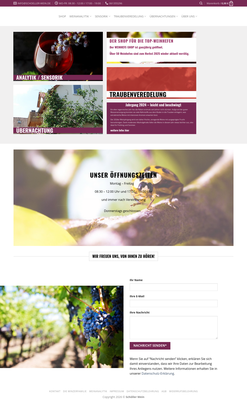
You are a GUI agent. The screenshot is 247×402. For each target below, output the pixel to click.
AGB (164, 391)
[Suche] (201, 3)
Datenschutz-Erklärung (158, 373)
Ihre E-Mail (137, 296)
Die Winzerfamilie (75, 391)
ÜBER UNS (189, 16)
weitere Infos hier (119, 130)
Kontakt (55, 391)
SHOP (62, 16)
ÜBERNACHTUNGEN (164, 16)
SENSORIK (102, 16)
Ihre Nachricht (140, 312)
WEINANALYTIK (80, 16)
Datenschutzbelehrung (143, 391)
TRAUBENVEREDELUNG (130, 16)
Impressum (117, 391)
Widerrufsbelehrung (183, 391)
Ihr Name (136, 280)
